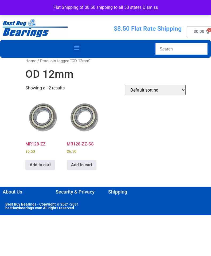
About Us (12, 192)
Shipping (117, 192)
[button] (76, 47)
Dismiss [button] (150, 7)
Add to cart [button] (40, 164)
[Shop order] (155, 90)
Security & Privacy (75, 192)
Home (30, 60)
